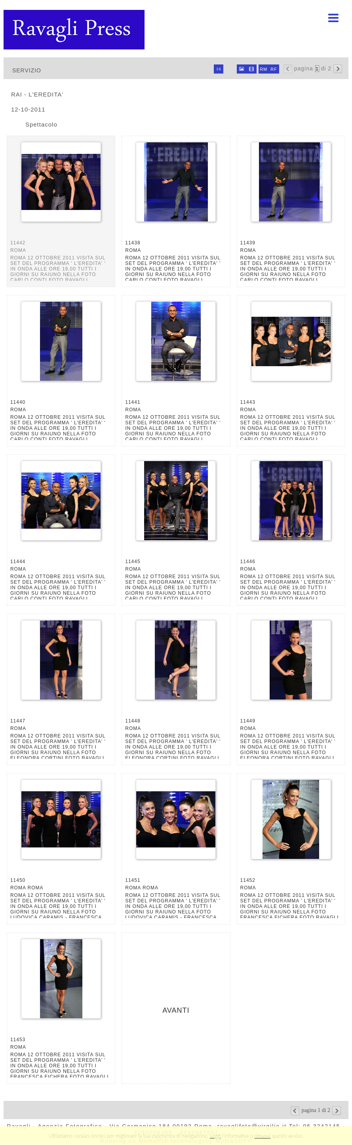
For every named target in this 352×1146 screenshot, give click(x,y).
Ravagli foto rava (74, 29)
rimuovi (263, 1136)
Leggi (215, 1136)
